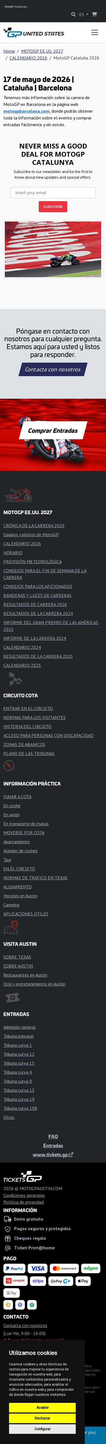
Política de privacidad (23, 1202)
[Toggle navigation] (95, 32)
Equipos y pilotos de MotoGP (31, 534)
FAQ (53, 1136)
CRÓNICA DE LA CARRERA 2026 (33, 525)
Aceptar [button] (42, 1408)
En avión (11, 814)
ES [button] (82, 14)
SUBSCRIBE (53, 206)
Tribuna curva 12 (18, 1054)
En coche (11, 805)
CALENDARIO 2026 (28, 58)
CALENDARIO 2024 (22, 647)
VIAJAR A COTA (17, 796)
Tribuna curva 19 (18, 1099)
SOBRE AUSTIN (18, 966)
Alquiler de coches (20, 850)
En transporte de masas (26, 823)
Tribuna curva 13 (18, 1090)
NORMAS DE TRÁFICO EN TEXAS (35, 877)
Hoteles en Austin (20, 896)
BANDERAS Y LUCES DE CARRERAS (37, 595)
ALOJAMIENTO (17, 887)
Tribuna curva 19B (20, 1108)
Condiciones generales (24, 1195)
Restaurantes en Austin (25, 975)
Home (9, 51)
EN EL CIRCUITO (19, 868)
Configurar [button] (42, 1429)
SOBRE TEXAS (17, 957)
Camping (11, 905)
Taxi (7, 859)
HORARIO (12, 552)
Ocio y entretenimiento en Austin (34, 984)
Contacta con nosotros (53, 369)
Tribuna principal (18, 1036)
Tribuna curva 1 (17, 1045)
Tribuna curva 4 (17, 1072)
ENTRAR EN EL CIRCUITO (28, 708)
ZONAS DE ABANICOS (24, 744)
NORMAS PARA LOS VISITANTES (34, 717)
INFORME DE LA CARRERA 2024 (34, 638)
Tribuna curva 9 (17, 1081)
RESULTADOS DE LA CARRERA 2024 (38, 613)
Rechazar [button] (42, 1418)
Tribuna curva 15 (18, 1063)
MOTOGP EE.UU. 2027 (42, 51)
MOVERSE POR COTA (23, 832)
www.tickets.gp (53, 1154)
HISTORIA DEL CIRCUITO (27, 726)
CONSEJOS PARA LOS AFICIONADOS (37, 586)
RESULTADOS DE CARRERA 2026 (35, 604)
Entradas (53, 1145)
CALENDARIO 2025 (22, 665)
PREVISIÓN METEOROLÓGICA (32, 561)
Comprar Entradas (53, 430)
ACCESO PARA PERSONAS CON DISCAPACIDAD (48, 735)
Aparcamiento (16, 841)
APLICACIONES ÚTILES (25, 914)
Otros (8, 1117)
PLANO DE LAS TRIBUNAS (29, 753)
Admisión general (19, 1027)
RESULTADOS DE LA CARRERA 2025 (38, 656)
